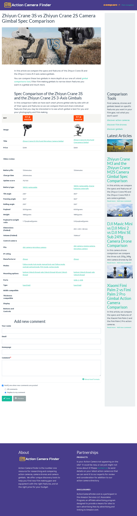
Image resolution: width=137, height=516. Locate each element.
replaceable (32, 187)
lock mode (37, 264)
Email (4, 336)
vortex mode (54, 267)
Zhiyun (25, 259)
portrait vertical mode (31, 267)
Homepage (6, 347)
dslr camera (27, 247)
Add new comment (124, 201)
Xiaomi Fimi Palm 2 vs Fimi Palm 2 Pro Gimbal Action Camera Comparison (119, 296)
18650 (25, 187)
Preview (19, 398)
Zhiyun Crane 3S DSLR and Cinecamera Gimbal (84, 141)
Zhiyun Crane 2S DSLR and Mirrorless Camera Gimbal (43, 141)
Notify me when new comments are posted (20, 385)
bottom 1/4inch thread (31, 272)
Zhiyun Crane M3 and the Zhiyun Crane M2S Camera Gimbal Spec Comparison (118, 170)
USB (81, 280)
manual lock (46, 264)
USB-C (76, 280)
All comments (11, 389)
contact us (103, 468)
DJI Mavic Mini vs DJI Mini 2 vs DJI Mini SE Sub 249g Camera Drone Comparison (120, 234)
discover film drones (117, 124)
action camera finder (31, 5)
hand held (26, 285)
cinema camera (89, 246)
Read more (111, 201)
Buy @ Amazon (27, 118)
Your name (6, 326)
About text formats (91, 379)
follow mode (28, 264)
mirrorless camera (39, 247)
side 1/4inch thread (48, 272)
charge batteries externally (84, 187)
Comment (6, 358)
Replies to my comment (15, 392)
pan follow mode (58, 264)
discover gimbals (115, 129)
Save (6, 398)
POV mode (44, 267)
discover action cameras (118, 120)
